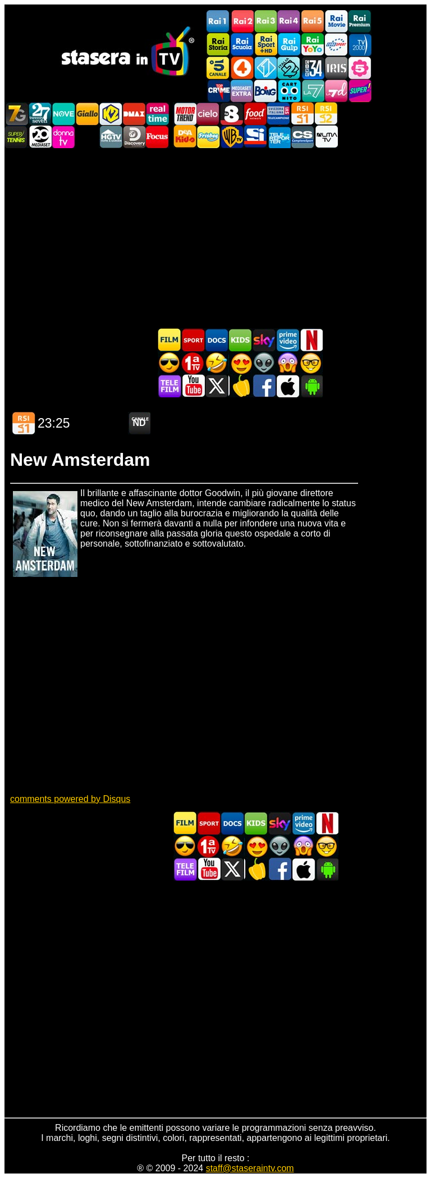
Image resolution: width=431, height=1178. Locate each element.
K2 (110, 113)
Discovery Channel (134, 136)
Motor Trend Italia (184, 113)
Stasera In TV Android (311, 385)
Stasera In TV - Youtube (193, 385)
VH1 (87, 136)
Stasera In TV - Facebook (264, 385)
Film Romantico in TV (240, 362)
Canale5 (218, 67)
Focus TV (157, 136)
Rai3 (265, 21)
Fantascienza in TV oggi (264, 362)
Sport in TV (193, 339)
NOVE (63, 113)
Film (169, 339)
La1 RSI (302, 113)
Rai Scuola (242, 44)
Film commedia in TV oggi (216, 362)
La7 (312, 90)
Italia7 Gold (16, 113)
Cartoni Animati (240, 339)
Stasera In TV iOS (287, 385)
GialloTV (87, 113)
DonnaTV (63, 136)
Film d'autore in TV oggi (311, 362)
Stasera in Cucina (240, 385)
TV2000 (360, 44)
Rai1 (218, 21)
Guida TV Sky (264, 339)
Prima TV (193, 362)
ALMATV (326, 136)
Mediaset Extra (242, 90)
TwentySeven (40, 113)
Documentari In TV (216, 339)
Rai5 (312, 21)
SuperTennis (16, 136)
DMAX (134, 113)
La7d (336, 90)
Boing (265, 90)
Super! (360, 90)
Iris (336, 67)
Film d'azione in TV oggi (169, 362)
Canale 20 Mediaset (40, 136)
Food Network (255, 113)
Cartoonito (289, 90)
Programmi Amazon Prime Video (287, 339)
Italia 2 (289, 67)
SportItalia (255, 136)
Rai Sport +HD (265, 44)
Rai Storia (218, 44)
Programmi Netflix (311, 339)
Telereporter (279, 136)
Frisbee (208, 136)
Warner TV (232, 136)
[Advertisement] (215, 238)
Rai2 (242, 21)
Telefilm (169, 385)
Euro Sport (336, 44)
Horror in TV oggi (287, 362)
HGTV (110, 136)
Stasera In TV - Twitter (216, 385)
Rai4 (289, 21)
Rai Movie (336, 21)
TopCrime (218, 90)
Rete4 (242, 67)
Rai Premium (360, 21)
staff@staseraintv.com (250, 1168)
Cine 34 (312, 67)
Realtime (157, 113)
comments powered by (70, 799)
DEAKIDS (184, 136)
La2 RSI (326, 113)
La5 (360, 67)
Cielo (208, 113)
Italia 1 (265, 67)
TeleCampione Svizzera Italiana (279, 113)
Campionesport (302, 136)
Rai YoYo (312, 44)
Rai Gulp (289, 44)
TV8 (232, 113)
